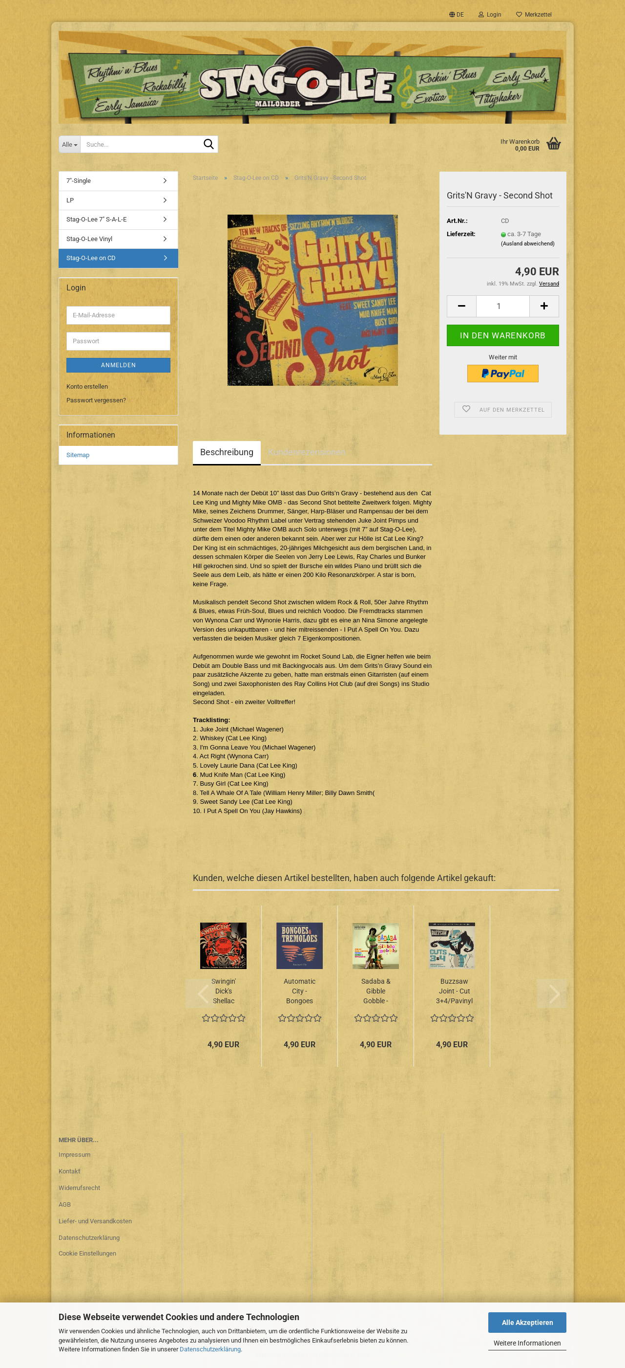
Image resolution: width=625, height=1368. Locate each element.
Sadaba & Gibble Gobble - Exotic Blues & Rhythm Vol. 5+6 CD (376, 991)
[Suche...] (69, 144)
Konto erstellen (87, 386)
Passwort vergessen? (96, 400)
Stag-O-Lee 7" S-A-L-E (96, 219)
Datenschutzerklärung (210, 1349)
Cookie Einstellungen (87, 1253)
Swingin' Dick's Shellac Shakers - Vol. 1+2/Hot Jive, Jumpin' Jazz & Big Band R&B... (223, 991)
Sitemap (77, 455)
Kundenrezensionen (307, 452)
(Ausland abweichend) (528, 244)
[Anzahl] (503, 306)
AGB (65, 1204)
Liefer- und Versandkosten (95, 1221)
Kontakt (69, 1171)
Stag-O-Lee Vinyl (89, 239)
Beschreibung (226, 452)
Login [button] (490, 14)
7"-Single (78, 180)
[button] (456, 14)
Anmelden (118, 365)
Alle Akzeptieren (527, 1322)
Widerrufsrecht (79, 1187)
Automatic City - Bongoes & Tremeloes (299, 991)
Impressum (74, 1154)
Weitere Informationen (527, 1343)
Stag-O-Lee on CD (91, 258)
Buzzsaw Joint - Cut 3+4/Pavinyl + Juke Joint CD (454, 991)
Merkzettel (534, 14)
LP (70, 200)
